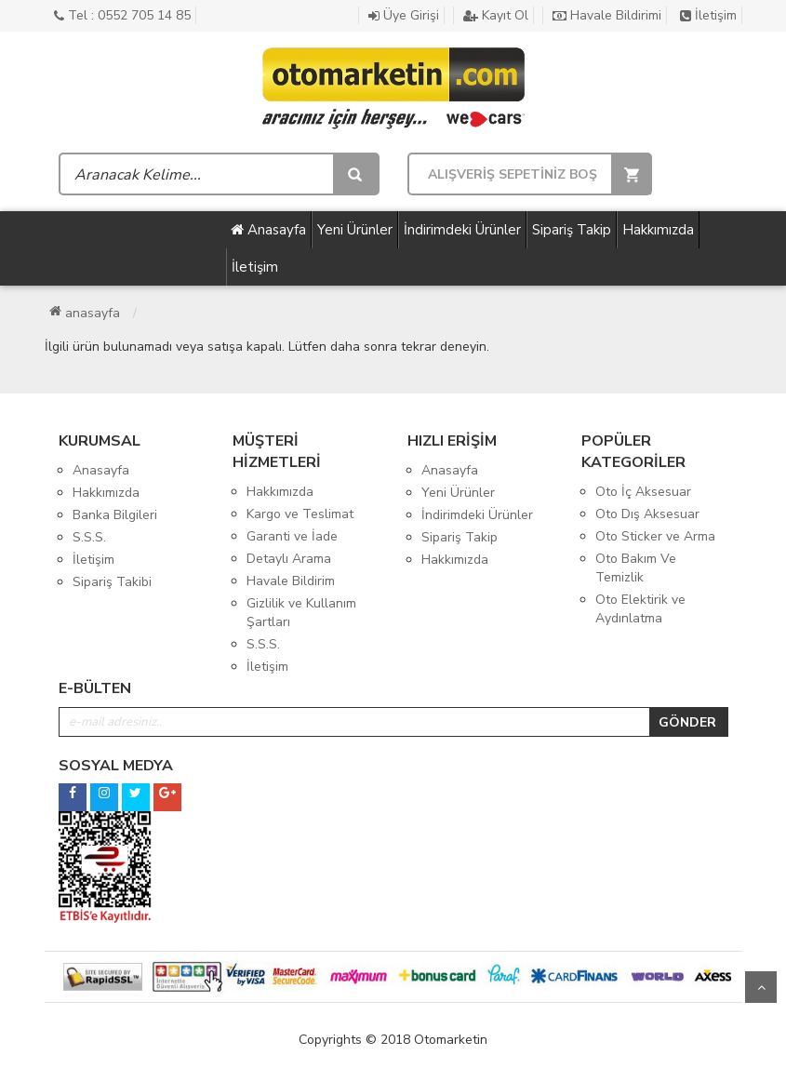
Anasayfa (268, 229)
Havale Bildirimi (607, 15)
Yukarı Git (761, 987)
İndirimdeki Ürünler (462, 229)
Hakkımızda (658, 229)
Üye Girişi (403, 15)
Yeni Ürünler (355, 229)
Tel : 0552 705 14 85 (122, 15)
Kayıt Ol (495, 15)
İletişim (708, 15)
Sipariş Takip (571, 229)
